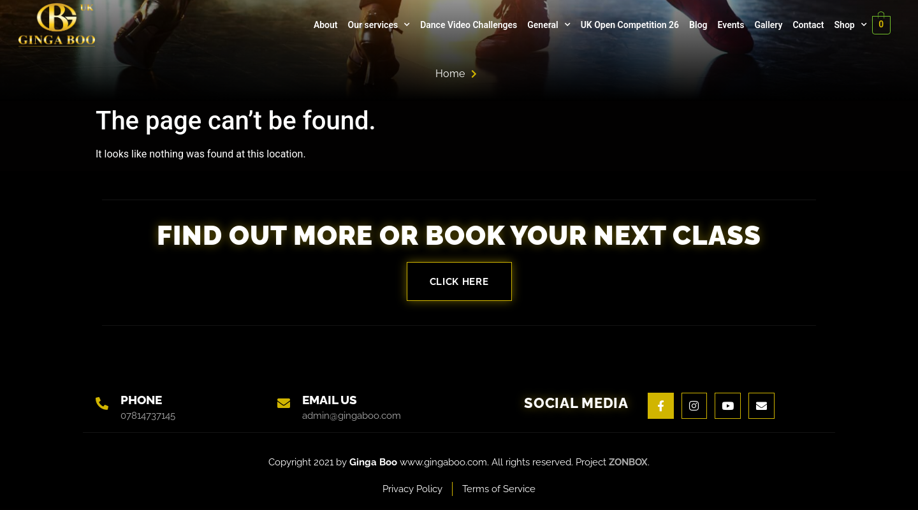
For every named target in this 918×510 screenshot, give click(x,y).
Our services (378, 24)
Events (730, 25)
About (325, 25)
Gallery (768, 25)
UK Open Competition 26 (628, 25)
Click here (459, 281)
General (548, 24)
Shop (849, 24)
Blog (697, 25)
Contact (807, 25)
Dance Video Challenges (467, 25)
